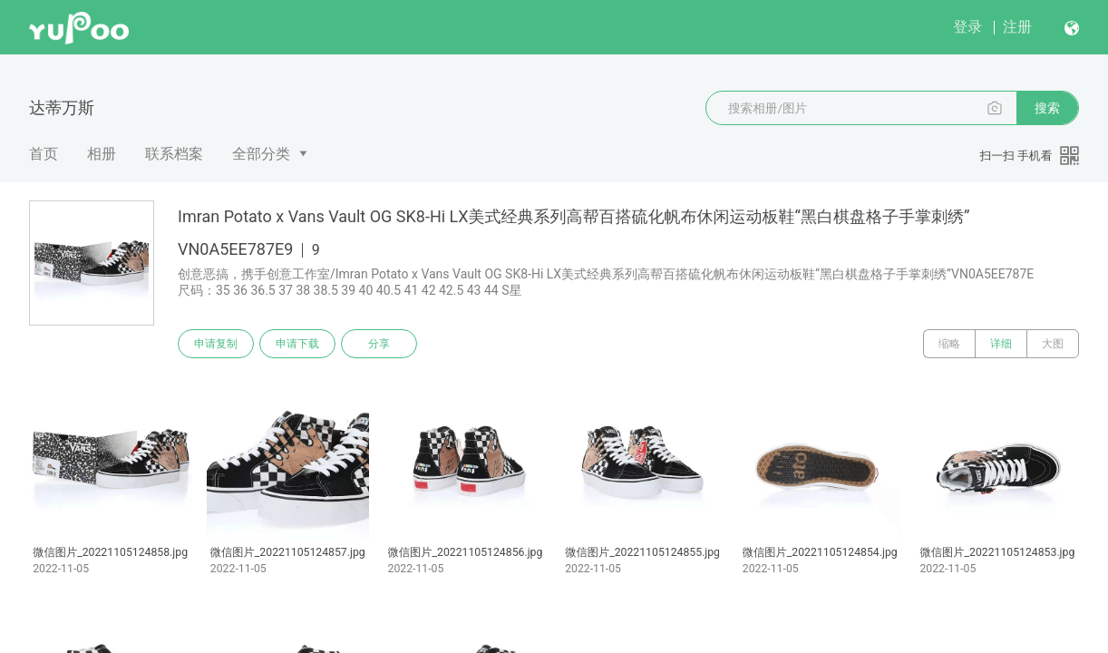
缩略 (949, 343)
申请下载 (297, 343)
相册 (101, 153)
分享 (379, 343)
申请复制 (216, 343)
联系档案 (174, 153)
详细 (1001, 343)
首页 (43, 153)
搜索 (1047, 108)
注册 (1017, 26)
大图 (1053, 343)
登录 (967, 26)
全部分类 (261, 153)
